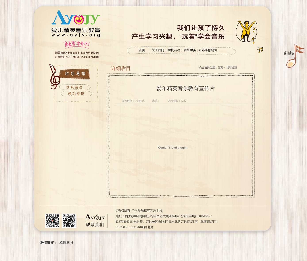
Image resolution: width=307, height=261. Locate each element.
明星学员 (190, 50)
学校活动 (174, 50)
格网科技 (66, 243)
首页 (142, 50)
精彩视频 (231, 67)
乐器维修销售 (208, 50)
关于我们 (158, 50)
